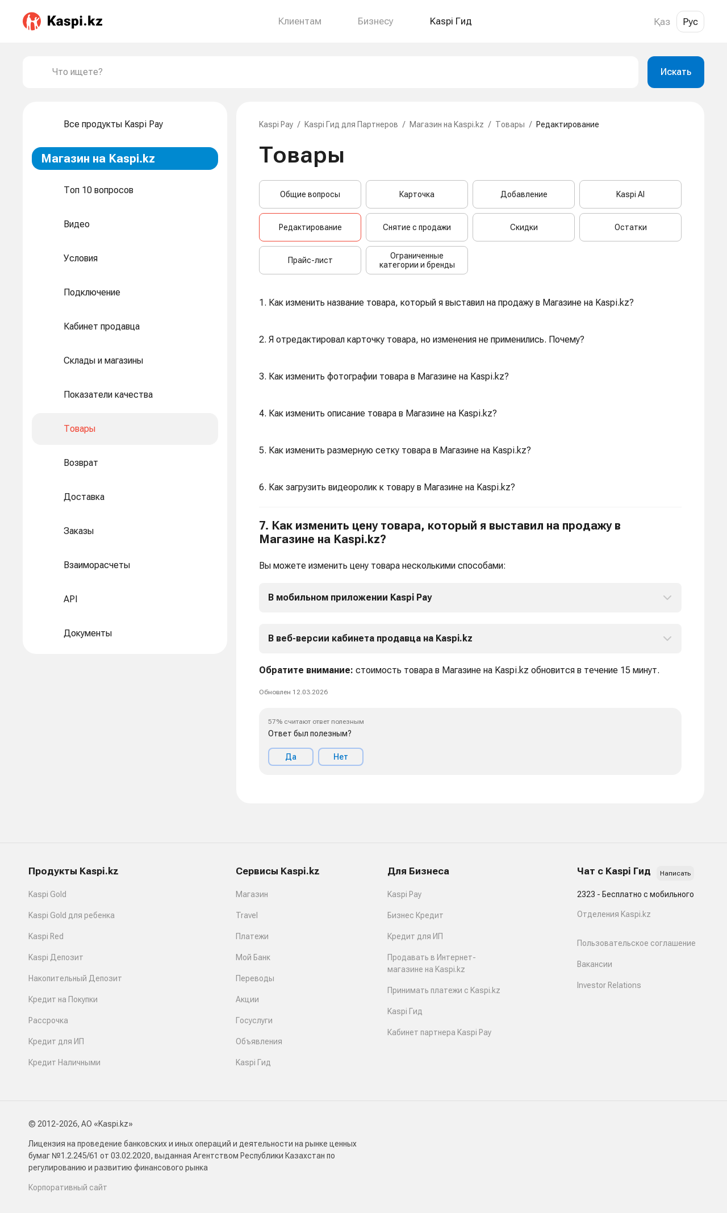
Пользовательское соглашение (636, 943)
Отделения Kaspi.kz (614, 914)
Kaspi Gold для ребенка (71, 915)
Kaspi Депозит (55, 957)
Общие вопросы (310, 194)
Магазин (252, 894)
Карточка (416, 194)
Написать (675, 873)
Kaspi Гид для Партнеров (351, 124)
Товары (510, 124)
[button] (470, 646)
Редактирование (310, 227)
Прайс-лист (310, 260)
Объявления (259, 1041)
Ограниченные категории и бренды (417, 260)
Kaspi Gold (47, 894)
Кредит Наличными (64, 1062)
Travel (247, 915)
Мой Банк (253, 957)
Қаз (662, 21)
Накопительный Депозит (75, 978)
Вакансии (594, 964)
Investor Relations (609, 985)
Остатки (631, 227)
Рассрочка (48, 1020)
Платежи (252, 936)
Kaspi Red (46, 936)
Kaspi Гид (253, 1062)
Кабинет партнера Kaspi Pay (439, 1032)
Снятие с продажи (417, 227)
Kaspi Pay (276, 124)
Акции (247, 999)
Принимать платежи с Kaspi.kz (443, 990)
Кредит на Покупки (63, 999)
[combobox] (340, 72)
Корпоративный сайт (67, 1187)
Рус (690, 21)
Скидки (524, 227)
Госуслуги (254, 1020)
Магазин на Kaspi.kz (447, 124)
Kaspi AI (630, 194)
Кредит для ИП (56, 1041)
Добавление (524, 194)
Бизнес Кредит (415, 915)
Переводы (255, 978)
